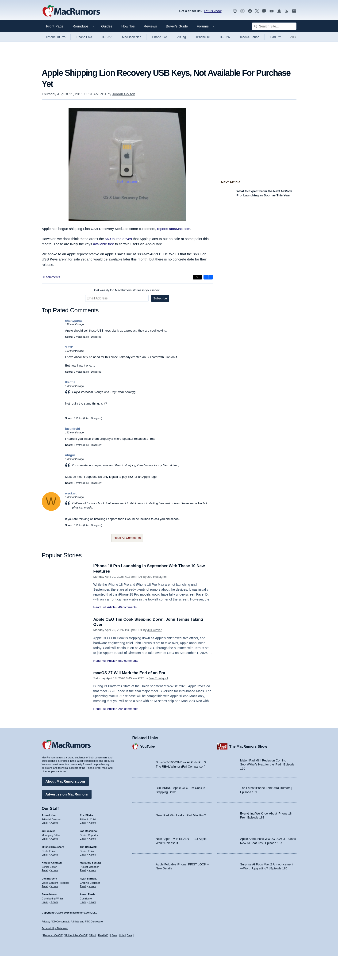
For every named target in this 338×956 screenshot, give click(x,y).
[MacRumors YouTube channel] (271, 11)
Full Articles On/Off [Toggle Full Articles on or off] (76, 935)
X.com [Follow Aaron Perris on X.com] (92, 902)
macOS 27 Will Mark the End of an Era (129, 673)
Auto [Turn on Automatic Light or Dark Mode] (114, 935)
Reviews (150, 26)
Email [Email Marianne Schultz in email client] (83, 870)
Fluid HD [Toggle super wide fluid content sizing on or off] (103, 935)
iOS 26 (225, 37)
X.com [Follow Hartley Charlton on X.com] (54, 870)
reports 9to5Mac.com (173, 229)
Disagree (96, 336)
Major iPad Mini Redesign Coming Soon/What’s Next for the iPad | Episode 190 (267, 764)
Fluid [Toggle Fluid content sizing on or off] (93, 935)
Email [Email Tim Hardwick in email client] (83, 854)
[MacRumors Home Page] (71, 11)
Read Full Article (104, 607)
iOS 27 (107, 37)
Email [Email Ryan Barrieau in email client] (83, 886)
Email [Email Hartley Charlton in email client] (45, 870)
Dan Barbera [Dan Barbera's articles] (49, 878)
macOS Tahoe (249, 37)
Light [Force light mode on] (122, 935)
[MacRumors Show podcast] (235, 11)
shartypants (74, 320)
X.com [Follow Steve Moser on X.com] (54, 902)
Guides (106, 26)
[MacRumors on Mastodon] (264, 11)
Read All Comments (127, 537)
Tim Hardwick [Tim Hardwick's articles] (88, 846)
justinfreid (72, 428)
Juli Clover (154, 630)
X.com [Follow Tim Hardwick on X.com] (92, 854)
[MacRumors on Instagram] (242, 11)
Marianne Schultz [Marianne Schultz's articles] (90, 862)
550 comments (128, 660)
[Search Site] (274, 26)
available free (103, 244)
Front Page (55, 26)
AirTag (181, 37)
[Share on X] (197, 277)
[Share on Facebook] (208, 277)
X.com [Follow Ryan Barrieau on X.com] (92, 886)
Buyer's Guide (177, 26)
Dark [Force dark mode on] (129, 935)
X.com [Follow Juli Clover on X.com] (54, 838)
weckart (71, 493)
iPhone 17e (159, 37)
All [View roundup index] (293, 37)
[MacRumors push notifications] (279, 11)
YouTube (147, 746)
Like (86, 336)
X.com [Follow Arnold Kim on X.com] (54, 822)
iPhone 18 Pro (55, 37)
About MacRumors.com (65, 781)
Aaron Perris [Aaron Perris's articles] (87, 894)
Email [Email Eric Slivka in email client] (83, 822)
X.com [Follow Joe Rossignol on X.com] (92, 838)
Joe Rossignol (157, 576)
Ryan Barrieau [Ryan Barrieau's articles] (88, 878)
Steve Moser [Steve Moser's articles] (49, 894)
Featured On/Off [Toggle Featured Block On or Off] (52, 935)
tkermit (70, 382)
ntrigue (70, 455)
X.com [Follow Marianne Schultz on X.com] (92, 870)
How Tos (128, 26)
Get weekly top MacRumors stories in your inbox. (127, 290)
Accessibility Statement (55, 928)
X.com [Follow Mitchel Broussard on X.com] (54, 854)
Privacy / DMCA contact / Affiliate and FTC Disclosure (72, 921)
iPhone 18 (203, 37)
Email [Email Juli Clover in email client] (45, 838)
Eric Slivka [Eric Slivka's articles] (86, 815)
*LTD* (69, 347)
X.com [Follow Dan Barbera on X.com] (54, 886)
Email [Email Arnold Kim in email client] (45, 822)
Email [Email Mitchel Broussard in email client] (45, 854)
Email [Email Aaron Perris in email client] (83, 902)
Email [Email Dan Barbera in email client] (45, 886)
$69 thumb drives (118, 239)
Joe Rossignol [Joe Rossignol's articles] (88, 831)
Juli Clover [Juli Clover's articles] (48, 831)
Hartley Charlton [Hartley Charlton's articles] (52, 862)
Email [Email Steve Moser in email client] (45, 902)
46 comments (127, 607)
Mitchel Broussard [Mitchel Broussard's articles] (53, 846)
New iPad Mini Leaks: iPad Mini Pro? (181, 815)
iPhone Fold (84, 37)
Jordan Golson (123, 94)
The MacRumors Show (248, 746)
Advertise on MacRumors (67, 794)
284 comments (128, 709)
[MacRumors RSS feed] (286, 11)
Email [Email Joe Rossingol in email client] (83, 838)
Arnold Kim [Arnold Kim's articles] (49, 815)
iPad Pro (275, 37)
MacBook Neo (131, 37)
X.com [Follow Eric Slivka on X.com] (92, 822)
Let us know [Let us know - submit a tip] (213, 11)
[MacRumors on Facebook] (250, 11)
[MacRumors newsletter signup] (294, 11)
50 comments (51, 277)
